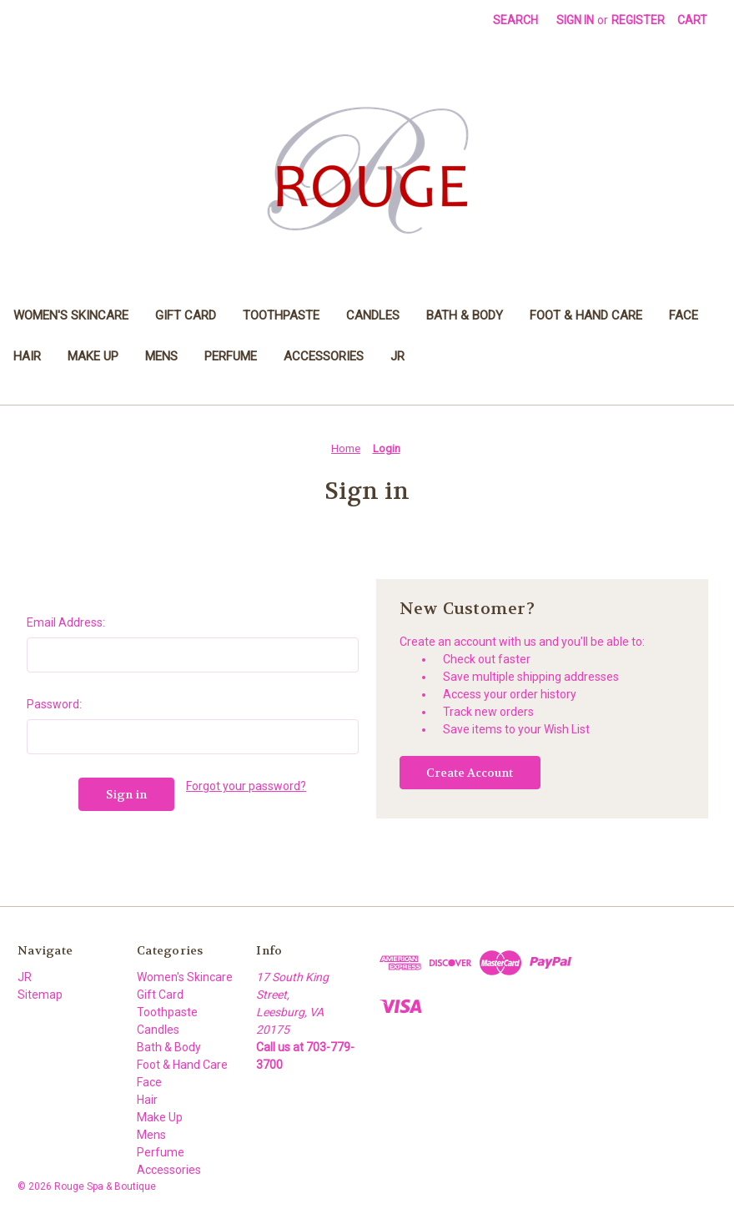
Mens (161, 356)
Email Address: (66, 622)
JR (397, 356)
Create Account (469, 772)
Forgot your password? (246, 786)
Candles (373, 315)
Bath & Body (464, 315)
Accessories (324, 356)
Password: (54, 704)
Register (638, 20)
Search (515, 20)
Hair (27, 356)
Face (683, 315)
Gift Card (185, 315)
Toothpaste (281, 315)
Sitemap (40, 994)
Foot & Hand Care (586, 315)
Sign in (575, 20)
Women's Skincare (70, 315)
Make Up (93, 356)
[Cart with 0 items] (692, 20)
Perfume (230, 356)
